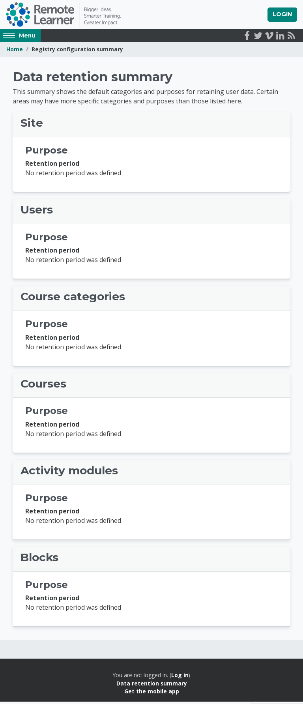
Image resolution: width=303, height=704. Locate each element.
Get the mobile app (151, 693)
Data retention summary (151, 685)
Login (282, 15)
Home (14, 52)
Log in (180, 677)
